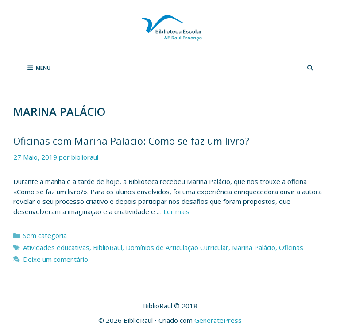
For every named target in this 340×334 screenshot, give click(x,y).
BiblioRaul (107, 247)
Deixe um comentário (55, 259)
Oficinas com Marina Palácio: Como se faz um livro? (131, 140)
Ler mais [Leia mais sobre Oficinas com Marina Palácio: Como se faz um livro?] (176, 211)
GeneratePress (218, 320)
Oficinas (291, 247)
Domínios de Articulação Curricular (177, 247)
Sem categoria (45, 235)
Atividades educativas (56, 247)
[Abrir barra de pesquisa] (310, 68)
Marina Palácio (253, 247)
